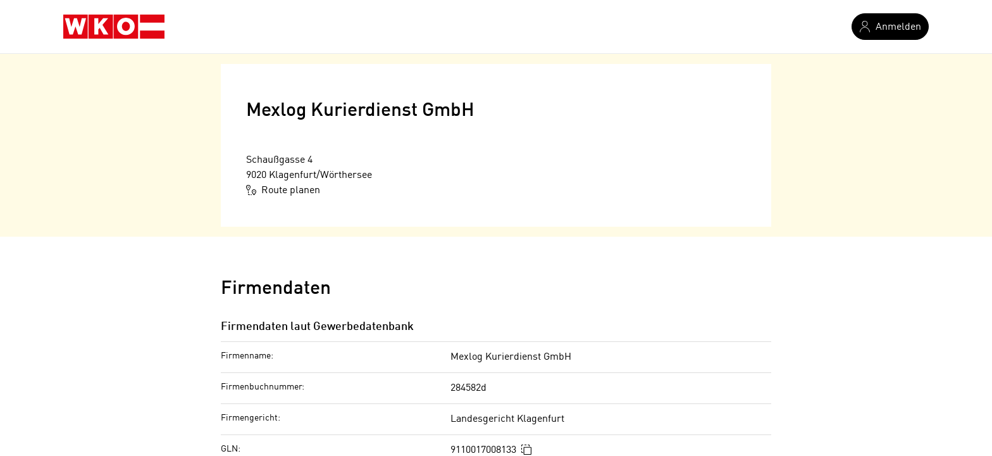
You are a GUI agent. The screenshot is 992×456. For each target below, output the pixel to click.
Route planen (283, 190)
